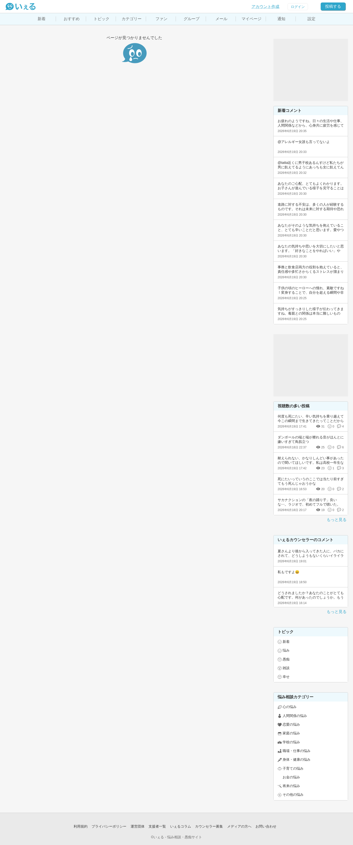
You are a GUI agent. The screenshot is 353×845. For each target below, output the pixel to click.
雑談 (286, 668)
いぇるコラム (180, 826)
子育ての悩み (293, 768)
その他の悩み (293, 795)
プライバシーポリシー (109, 826)
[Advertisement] (310, 70)
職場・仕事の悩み (296, 751)
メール (221, 19)
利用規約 (81, 826)
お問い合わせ (265, 826)
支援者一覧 (157, 826)
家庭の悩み (291, 733)
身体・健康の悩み (296, 759)
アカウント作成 (265, 6)
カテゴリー (132, 19)
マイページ (251, 19)
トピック (101, 19)
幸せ (286, 677)
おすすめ (72, 19)
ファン (161, 19)
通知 (281, 19)
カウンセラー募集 (209, 826)
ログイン (298, 7)
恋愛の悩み (291, 724)
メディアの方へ (239, 826)
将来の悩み (291, 786)
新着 (42, 19)
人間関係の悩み (295, 716)
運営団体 (138, 826)
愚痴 (286, 659)
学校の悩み (291, 742)
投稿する (333, 6)
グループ (192, 19)
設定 (311, 19)
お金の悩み (291, 777)
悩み (286, 650)
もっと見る (337, 519)
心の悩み (290, 707)
